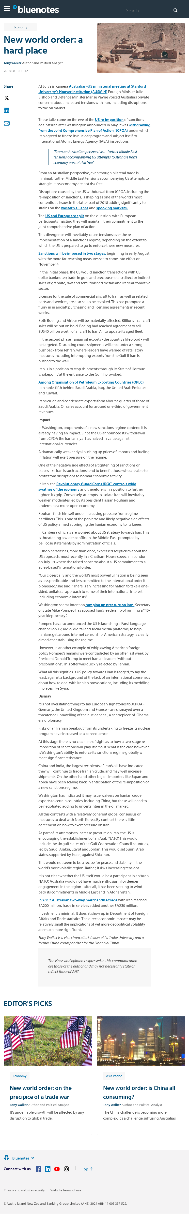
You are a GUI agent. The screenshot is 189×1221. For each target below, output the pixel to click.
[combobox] (152, 10)
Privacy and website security (24, 1190)
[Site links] (32, 1158)
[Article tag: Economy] (20, 1075)
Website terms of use (65, 1190)
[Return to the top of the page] (87, 1169)
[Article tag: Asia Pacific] (114, 1075)
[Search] (152, 10)
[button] (7, 9)
